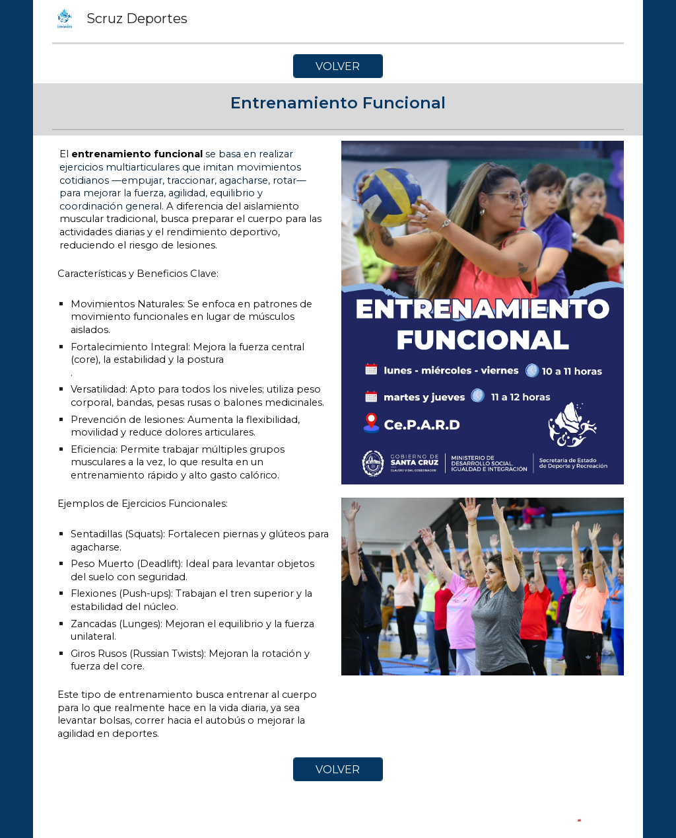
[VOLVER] (338, 66)
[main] (337, 103)
